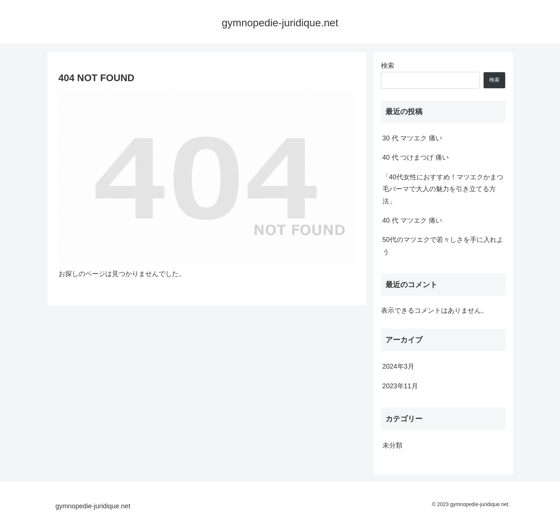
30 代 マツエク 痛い (412, 138)
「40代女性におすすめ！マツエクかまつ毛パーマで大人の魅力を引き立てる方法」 (442, 189)
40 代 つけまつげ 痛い (415, 157)
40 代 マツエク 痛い (412, 220)
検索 (387, 65)
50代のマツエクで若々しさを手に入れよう (442, 245)
